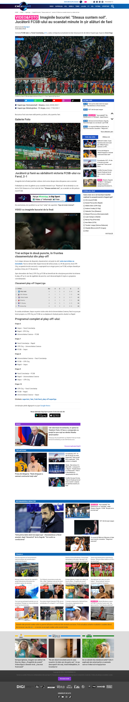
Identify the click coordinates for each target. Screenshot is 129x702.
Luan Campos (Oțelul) (91, 217)
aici (31, 627)
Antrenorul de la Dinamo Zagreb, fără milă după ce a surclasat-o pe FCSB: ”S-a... (96, 122)
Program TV (109, 2)
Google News (45, 406)
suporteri (25, 399)
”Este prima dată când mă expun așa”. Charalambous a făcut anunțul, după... (95, 105)
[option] (21, 165)
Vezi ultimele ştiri (107, 132)
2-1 (45, 33)
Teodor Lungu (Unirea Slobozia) (95, 225)
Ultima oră (106, 137)
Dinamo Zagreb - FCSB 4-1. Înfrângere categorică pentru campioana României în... (105, 183)
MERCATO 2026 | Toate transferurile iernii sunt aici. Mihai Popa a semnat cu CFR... (104, 143)
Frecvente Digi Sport (57, 675)
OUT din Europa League (93, 109)
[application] (47, 231)
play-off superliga (49, 399)
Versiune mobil (64, 678)
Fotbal (22, 12)
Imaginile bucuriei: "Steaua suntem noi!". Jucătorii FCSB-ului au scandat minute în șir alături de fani (55, 12)
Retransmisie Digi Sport (70, 675)
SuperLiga (27, 12)
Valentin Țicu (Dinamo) (92, 211)
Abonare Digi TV (47, 675)
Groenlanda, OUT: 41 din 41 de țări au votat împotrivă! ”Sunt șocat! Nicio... (104, 163)
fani (31, 399)
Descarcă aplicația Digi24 (72, 446)
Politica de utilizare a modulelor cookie (101, 675)
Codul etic (88, 675)
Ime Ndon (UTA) (89, 222)
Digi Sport (27, 27)
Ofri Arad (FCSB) (90, 200)
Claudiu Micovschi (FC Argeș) (94, 228)
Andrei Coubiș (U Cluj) (92, 208)
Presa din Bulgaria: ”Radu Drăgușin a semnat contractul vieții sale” (105, 152)
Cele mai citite (90, 137)
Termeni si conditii (21, 675)
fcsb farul (38, 399)
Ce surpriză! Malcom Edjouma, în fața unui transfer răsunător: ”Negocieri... (96, 127)
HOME (16, 12)
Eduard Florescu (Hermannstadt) (95, 214)
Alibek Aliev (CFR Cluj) (92, 206)
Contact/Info (80, 675)
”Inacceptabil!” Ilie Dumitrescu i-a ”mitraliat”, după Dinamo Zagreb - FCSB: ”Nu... (95, 116)
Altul (85, 231)
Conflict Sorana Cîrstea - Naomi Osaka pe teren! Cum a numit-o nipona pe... (105, 173)
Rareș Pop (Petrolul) (91, 220)
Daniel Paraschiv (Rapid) (92, 203)
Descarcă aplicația (73, 2)
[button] (48, 231)
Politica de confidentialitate (34, 675)
